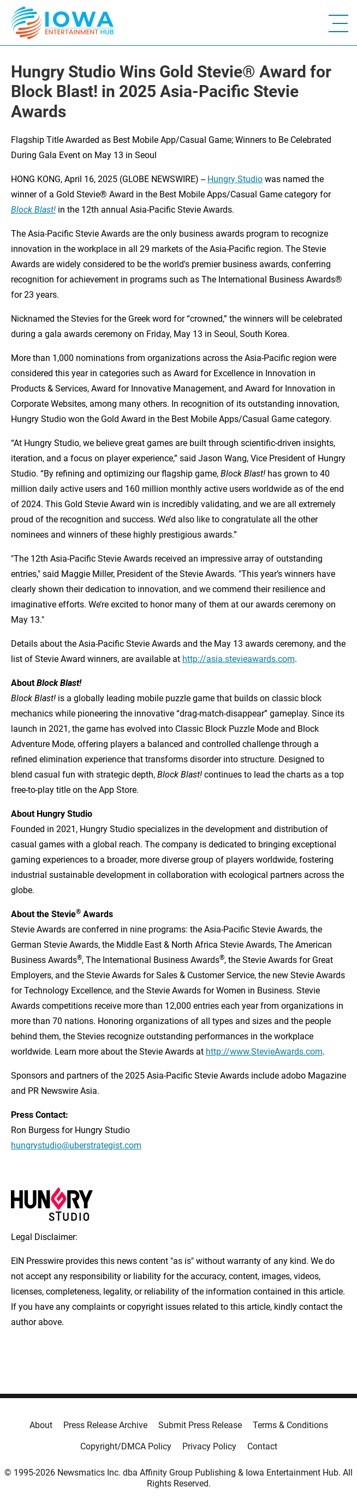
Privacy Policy (209, 1446)
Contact (262, 1446)
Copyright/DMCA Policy (125, 1446)
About (40, 1425)
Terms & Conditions (290, 1425)
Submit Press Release (200, 1425)
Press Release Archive (105, 1425)
